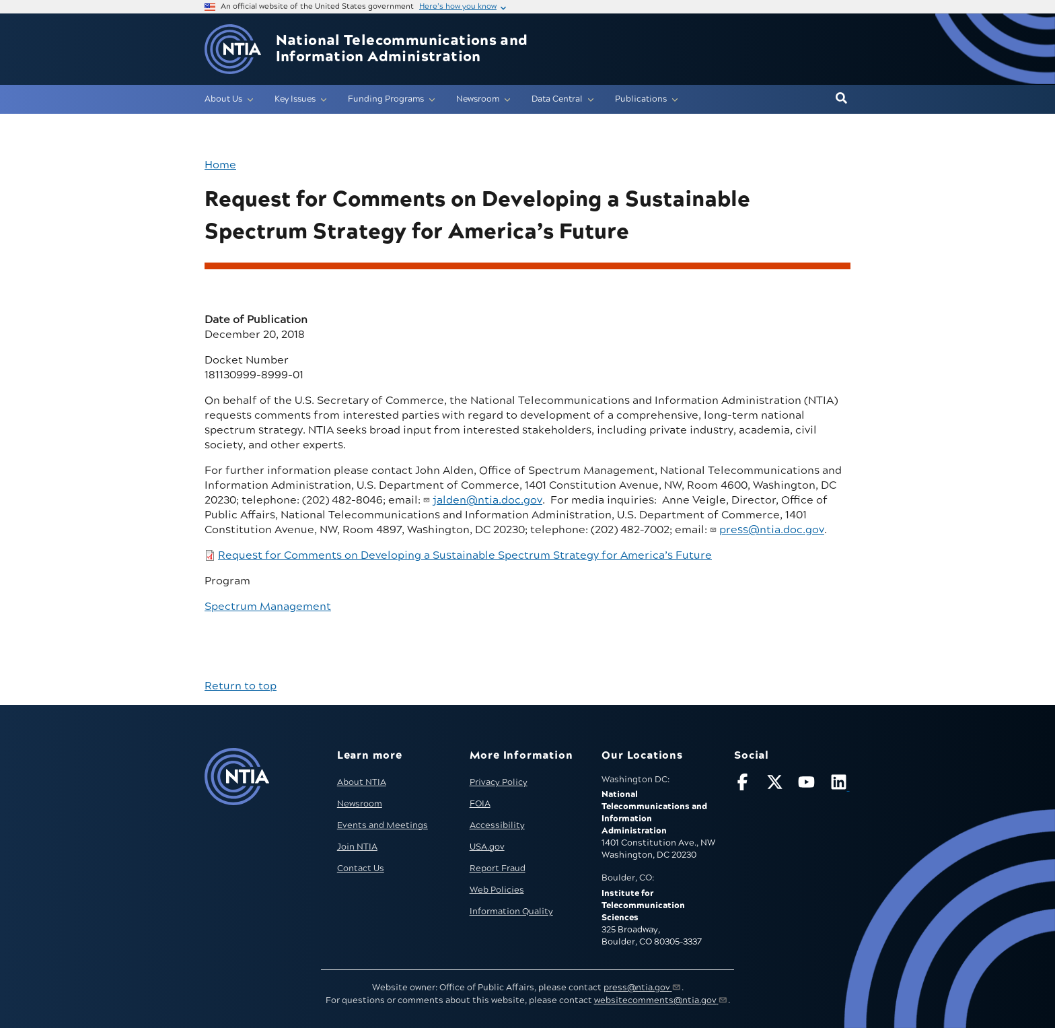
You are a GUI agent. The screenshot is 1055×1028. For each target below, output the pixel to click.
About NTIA (361, 782)
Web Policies (497, 890)
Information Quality (511, 911)
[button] (841, 99)
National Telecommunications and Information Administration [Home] (402, 49)
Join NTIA (357, 847)
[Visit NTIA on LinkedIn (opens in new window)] (840, 785)
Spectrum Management (268, 606)
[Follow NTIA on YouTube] (808, 785)
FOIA (480, 804)
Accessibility (497, 825)
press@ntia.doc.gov (771, 529)
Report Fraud (497, 868)
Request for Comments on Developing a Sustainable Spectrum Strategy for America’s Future (465, 555)
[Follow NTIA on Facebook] (744, 785)
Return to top (241, 686)
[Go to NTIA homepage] (233, 49)
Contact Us (360, 868)
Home (220, 165)
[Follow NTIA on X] (776, 785)
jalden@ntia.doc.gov (487, 500)
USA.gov (487, 847)
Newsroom (359, 804)
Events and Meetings (382, 825)
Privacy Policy (499, 782)
